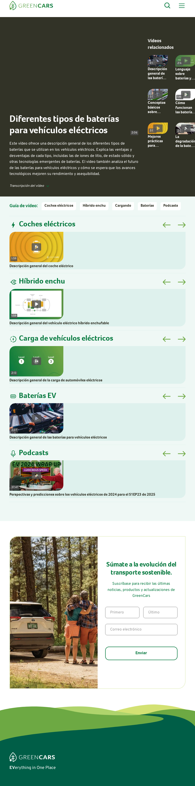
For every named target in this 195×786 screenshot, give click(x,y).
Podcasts (170, 206)
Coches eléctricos (58, 206)
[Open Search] (167, 5)
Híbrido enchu (94, 206)
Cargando (123, 206)
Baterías (147, 206)
